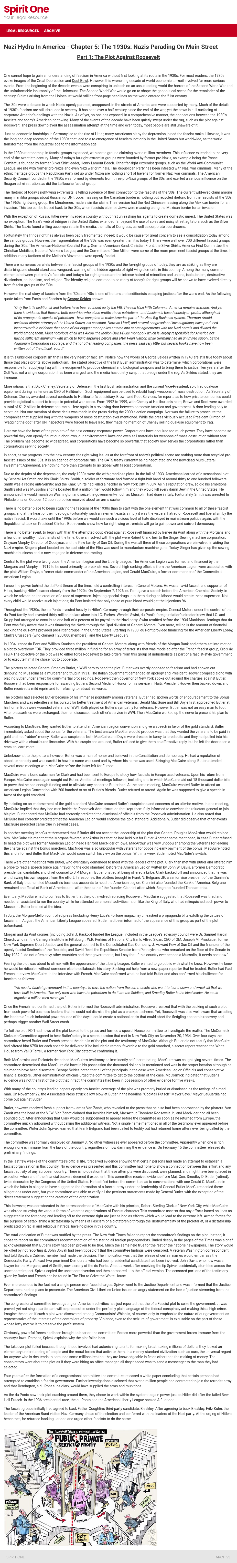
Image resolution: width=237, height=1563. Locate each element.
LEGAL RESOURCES (22, 30)
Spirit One (26, 9)
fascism (82, 75)
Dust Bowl (80, 81)
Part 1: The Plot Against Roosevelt (118, 57)
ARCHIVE (52, 30)
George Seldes (79, 299)
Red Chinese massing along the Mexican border (181, 202)
